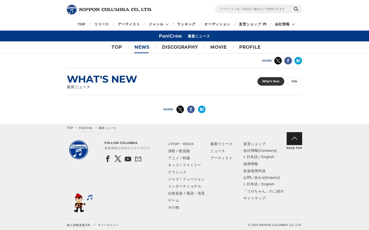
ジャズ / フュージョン (186, 179)
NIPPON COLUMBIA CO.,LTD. (109, 10)
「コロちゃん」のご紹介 (263, 191)
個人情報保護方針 (79, 225)
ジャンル (155, 24)
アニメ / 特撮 (179, 158)
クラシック (177, 172)
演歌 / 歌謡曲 (179, 151)
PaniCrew (86, 128)
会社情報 (282, 24)
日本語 (252, 157)
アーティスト (129, 24)
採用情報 (250, 164)
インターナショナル (184, 186)
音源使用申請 (254, 171)
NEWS (141, 47)
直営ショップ (250, 24)
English (267, 157)
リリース (101, 24)
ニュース (217, 151)
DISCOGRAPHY (180, 47)
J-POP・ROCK (181, 144)
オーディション (217, 24)
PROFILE (250, 47)
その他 (173, 207)
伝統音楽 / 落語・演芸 (186, 193)
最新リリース (221, 144)
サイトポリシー (108, 225)
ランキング (186, 24)
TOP (81, 24)
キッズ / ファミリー (184, 165)
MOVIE (218, 47)
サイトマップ (254, 198)
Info (294, 81)
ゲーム (173, 200)
